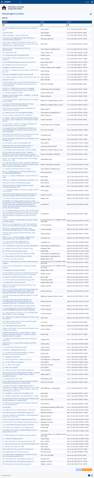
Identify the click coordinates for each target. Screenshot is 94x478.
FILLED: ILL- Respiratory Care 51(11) (14, 350)
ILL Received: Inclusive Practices (13, 259)
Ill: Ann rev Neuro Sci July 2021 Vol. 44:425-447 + (18, 115)
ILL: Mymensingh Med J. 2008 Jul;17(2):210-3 (17, 359)
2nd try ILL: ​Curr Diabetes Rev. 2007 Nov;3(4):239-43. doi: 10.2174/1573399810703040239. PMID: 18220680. (20, 225)
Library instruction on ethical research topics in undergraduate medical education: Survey (18, 146)
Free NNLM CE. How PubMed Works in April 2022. (19, 410)
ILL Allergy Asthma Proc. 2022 (12, 379)
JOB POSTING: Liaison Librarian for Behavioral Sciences (21, 422)
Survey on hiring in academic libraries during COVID (19, 419)
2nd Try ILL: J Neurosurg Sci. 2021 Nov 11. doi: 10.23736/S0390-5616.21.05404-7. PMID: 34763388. (19, 229)
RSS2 (89, 470)
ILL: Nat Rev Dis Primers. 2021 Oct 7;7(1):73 (17, 169)
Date (68, 22)
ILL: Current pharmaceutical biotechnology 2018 (18, 280)
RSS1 (84, 470)
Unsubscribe (7, 407)
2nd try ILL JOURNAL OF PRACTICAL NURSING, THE (20, 180)
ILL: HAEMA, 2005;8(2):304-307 (13, 439)
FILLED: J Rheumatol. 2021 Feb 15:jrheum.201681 (19, 254)
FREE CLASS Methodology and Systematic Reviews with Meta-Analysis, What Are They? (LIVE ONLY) (20, 195)
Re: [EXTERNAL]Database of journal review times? (19, 62)
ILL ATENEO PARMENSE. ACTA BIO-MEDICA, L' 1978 (20, 396)
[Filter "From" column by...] (53, 25)
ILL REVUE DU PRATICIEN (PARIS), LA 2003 (17, 277)
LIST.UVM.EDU (6, 475)
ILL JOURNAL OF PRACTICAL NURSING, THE (18, 393)
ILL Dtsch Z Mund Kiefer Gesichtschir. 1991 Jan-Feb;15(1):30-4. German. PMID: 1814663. (18, 105)
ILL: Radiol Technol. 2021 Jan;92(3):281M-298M (18, 112)
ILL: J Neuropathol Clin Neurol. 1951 (14, 326)
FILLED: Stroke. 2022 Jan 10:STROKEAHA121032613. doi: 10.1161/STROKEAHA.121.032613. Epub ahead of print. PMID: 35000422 (21, 84)
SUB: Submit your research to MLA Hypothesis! (18, 427)
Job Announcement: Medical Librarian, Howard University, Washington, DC (18, 186)
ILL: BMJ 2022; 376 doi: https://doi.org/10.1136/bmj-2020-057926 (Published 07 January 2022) (21, 399)
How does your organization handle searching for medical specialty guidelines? (19, 39)
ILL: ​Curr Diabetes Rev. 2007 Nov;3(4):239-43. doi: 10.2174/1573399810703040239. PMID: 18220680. (19, 309)
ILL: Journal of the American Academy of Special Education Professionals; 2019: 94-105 (18, 353)
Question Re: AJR (8, 80)
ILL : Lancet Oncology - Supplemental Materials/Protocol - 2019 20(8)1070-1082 (16, 242)
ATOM (79, 470)
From (42, 22)
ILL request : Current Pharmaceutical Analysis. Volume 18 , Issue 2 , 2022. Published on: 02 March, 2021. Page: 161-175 (20, 119)
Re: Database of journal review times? (15, 65)
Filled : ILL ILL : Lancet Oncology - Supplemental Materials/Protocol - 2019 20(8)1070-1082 (18, 238)
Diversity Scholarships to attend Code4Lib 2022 (18, 74)
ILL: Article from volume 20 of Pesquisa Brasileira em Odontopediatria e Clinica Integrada (20, 124)
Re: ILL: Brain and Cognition (12, 365)
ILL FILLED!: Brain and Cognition (13, 362)
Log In (87, 2)
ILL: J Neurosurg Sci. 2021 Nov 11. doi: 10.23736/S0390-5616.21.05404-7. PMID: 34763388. (20, 313)
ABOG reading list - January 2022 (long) (15, 35)
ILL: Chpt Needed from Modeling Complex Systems (20, 435)
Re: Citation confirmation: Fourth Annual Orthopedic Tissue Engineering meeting (20, 322)
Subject (5, 22)
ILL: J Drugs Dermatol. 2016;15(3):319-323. (16, 55)
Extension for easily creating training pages (17, 183)
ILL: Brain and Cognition (10, 367)
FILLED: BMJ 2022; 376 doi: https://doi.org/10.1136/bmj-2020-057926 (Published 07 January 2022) (20, 382)
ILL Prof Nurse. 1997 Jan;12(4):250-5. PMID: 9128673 (19, 150)
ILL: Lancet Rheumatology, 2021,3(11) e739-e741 (18, 425)
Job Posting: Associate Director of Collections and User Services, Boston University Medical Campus (20, 135)
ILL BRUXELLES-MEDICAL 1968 (13, 446)
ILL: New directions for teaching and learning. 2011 (19, 441)
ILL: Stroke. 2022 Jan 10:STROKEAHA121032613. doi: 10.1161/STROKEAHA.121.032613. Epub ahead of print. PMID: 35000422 (20, 129)
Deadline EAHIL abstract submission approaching (19, 306)
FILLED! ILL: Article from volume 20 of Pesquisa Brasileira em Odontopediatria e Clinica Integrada (18, 89)
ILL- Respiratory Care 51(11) (11, 357)
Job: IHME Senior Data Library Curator (15, 251)
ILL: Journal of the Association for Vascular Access (19, 198)
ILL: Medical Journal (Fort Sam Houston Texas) (18, 248)
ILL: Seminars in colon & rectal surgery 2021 (17, 143)
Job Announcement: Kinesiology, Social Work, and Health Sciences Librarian (19, 109)
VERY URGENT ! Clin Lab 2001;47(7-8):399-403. (18, 449)
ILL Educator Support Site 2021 (13, 93)
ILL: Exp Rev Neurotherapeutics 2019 (15, 347)
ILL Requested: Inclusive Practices (14, 270)
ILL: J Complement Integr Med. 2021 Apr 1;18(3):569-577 (21, 246)
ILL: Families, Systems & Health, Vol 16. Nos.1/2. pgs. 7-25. (21, 77)
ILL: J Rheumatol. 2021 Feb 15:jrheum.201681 (17, 256)
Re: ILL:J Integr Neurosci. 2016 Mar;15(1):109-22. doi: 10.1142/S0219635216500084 (19, 172)
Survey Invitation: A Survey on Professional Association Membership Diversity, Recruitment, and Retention (20, 273)
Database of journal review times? (14, 67)
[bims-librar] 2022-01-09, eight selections (16, 452)
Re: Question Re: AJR (10, 52)
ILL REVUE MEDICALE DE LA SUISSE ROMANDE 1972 (21, 444)
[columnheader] (21, 22)
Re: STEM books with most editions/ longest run (18, 370)
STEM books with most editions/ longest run (17, 464)
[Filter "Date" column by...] (79, 25)
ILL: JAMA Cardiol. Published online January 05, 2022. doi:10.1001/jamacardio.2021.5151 (20, 455)
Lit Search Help (8, 33)
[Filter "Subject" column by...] (21, 25)
